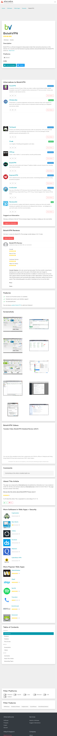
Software (9, 8)
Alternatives (7, 633)
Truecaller (15, 597)
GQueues (14, 549)
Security (24, 8)
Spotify (14, 588)
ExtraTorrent (15, 606)
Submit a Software (34, 720)
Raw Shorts (15, 522)
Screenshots (7, 647)
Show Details (50, 95)
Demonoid (15, 615)
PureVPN (12, 86)
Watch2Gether (16, 570)
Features (6, 639)
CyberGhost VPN (16, 557)
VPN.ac (11, 152)
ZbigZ (13, 579)
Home (3, 8)
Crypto (5, 725)
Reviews (6, 636)
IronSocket (13, 188)
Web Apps (17, 8)
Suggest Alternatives (35, 723)
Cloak (11, 141)
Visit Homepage (10, 65)
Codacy (14, 531)
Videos (6, 650)
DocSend (14, 540)
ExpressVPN (13, 175)
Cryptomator (15, 513)
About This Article (9, 658)
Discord (6, 727)
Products (6, 723)
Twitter (21, 65)
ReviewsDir (13, 202)
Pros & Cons (7, 641)
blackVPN (12, 163)
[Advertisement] (28, 14)
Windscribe (13, 100)
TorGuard (12, 127)
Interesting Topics (8, 661)
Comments (7, 656)
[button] (55, 2)
